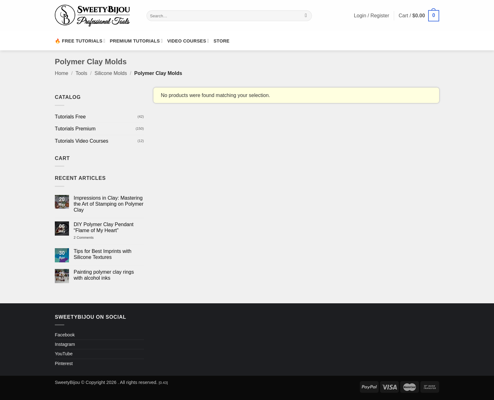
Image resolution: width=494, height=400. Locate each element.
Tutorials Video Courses (81, 141)
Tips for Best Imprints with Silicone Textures (102, 254)
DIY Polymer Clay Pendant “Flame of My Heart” (104, 227)
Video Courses (188, 41)
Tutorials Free (70, 116)
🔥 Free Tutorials (80, 41)
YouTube (64, 353)
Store (222, 40)
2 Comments (90, 238)
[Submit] (306, 15)
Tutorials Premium (75, 128)
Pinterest (64, 363)
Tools (81, 73)
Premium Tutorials (136, 41)
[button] (419, 16)
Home (61, 73)
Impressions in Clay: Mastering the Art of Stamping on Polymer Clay (108, 204)
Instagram (65, 344)
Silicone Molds (111, 73)
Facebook (65, 334)
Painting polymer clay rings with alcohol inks (104, 275)
